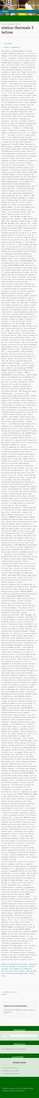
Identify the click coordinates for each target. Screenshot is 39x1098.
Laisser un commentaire (12, 47)
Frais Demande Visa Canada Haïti (20, 969)
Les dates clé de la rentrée (11, 1071)
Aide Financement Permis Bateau (12, 973)
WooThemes (21, 1090)
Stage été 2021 (31, 971)
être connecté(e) (17, 1010)
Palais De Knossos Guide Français (13, 971)
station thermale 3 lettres (10, 1068)
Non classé (8, 43)
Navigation (5, 11)
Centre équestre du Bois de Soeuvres (19, 5)
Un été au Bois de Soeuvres (11, 1074)
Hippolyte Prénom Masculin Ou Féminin (14, 964)
